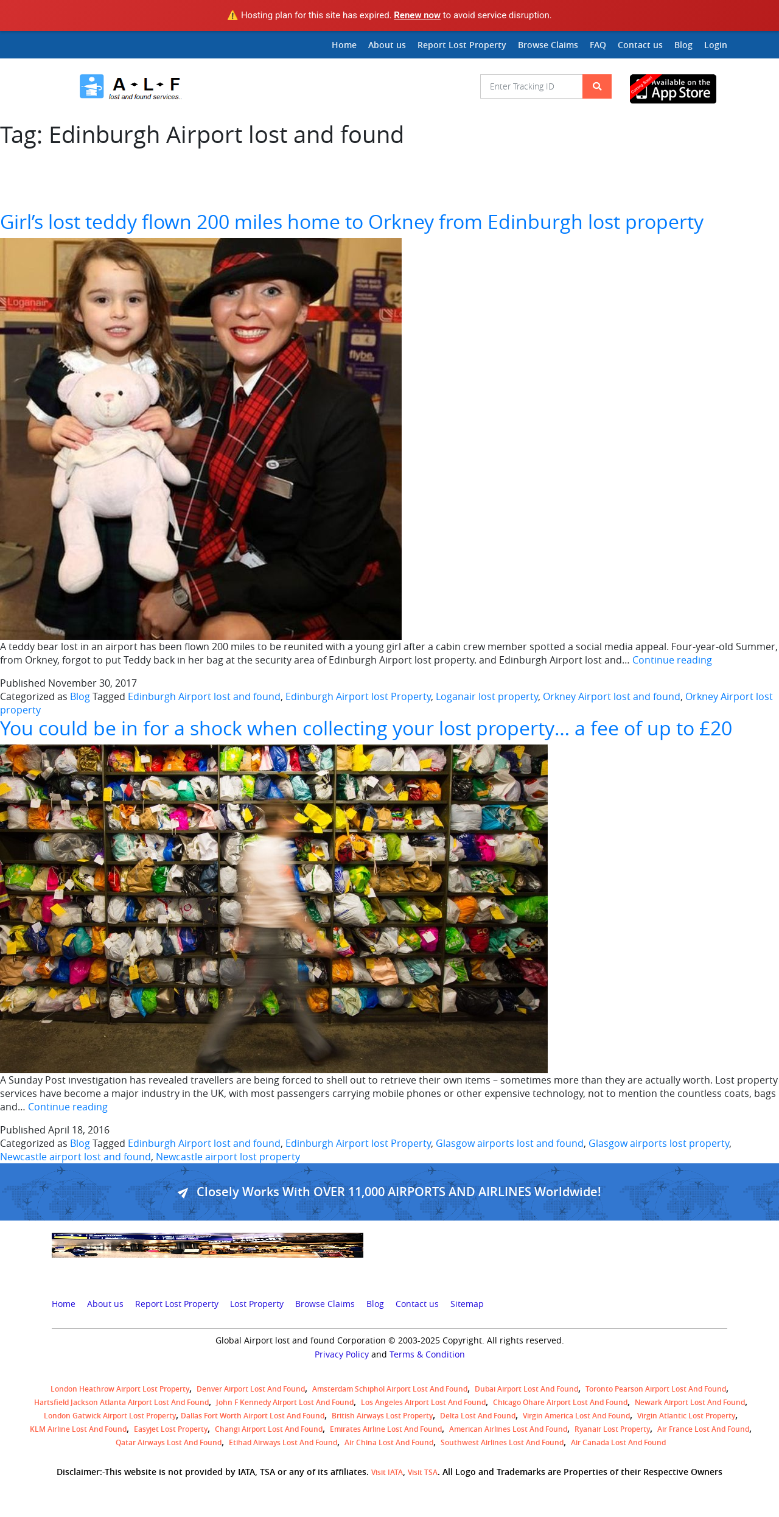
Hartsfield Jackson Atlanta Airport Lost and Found (121, 1402)
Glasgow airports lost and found (510, 1143)
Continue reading (672, 660)
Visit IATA (387, 1472)
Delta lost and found (477, 1415)
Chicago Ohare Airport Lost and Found (560, 1402)
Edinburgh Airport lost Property (358, 696)
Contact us (640, 45)
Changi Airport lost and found (269, 1429)
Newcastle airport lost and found (75, 1156)
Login (715, 45)
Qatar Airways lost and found (169, 1442)
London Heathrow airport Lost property (120, 1389)
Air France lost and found (703, 1429)
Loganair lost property (487, 696)
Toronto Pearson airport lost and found (655, 1389)
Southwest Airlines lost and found (502, 1442)
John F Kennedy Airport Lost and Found (285, 1402)
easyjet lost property (171, 1429)
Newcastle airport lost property (228, 1156)
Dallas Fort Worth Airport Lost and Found (252, 1415)
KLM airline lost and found (78, 1429)
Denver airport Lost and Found (251, 1389)
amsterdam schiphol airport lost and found (389, 1389)
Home (344, 45)
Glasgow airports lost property (659, 1143)
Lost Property (257, 1303)
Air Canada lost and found (618, 1442)
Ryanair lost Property (612, 1429)
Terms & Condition (427, 1354)
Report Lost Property (461, 45)
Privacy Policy (342, 1354)
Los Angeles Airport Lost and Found (423, 1402)
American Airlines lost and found (508, 1429)
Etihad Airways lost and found (283, 1442)
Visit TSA (423, 1472)
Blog (683, 45)
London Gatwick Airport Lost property (110, 1415)
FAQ (598, 45)
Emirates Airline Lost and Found (386, 1429)
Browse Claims (548, 45)
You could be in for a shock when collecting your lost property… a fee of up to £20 (366, 728)
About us (387, 45)
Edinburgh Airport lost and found (204, 696)
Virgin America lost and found (576, 1415)
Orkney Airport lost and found (611, 696)
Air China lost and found (388, 1442)
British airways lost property (382, 1415)
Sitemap (467, 1303)
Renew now (417, 15)
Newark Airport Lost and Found (690, 1402)
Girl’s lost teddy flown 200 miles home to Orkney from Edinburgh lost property (352, 221)
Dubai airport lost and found (526, 1389)
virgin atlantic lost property (686, 1415)
